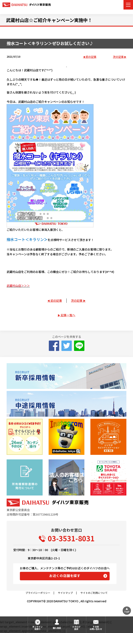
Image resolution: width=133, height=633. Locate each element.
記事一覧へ (68, 315)
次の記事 (118, 57)
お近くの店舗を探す (64, 575)
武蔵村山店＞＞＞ (18, 286)
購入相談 (57, 627)
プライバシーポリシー (37, 592)
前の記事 (91, 57)
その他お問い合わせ (96, 628)
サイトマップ (65, 592)
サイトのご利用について (94, 592)
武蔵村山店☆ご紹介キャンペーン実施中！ (49, 20)
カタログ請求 (76, 628)
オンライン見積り (37, 628)
